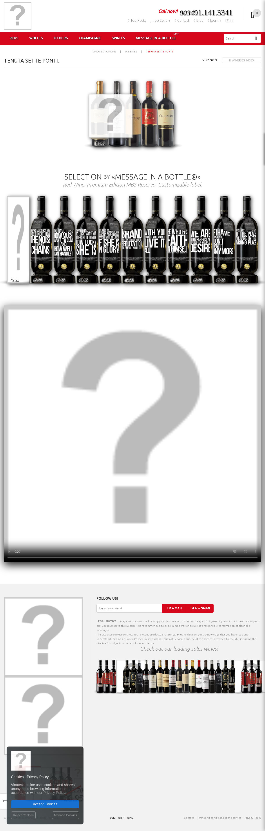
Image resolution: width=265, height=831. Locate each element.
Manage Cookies (65, 815)
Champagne (90, 38)
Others (61, 38)
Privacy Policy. (55, 793)
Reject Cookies (23, 815)
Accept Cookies (45, 804)
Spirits (118, 38)
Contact (182, 20)
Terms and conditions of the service (219, 817)
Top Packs (137, 20)
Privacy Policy (253, 817)
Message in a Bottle (157, 36)
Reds (13, 38)
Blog (198, 20)
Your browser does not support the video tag (132, 433)
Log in (214, 20)
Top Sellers (161, 20)
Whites (36, 38)
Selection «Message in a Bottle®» (132, 176)
